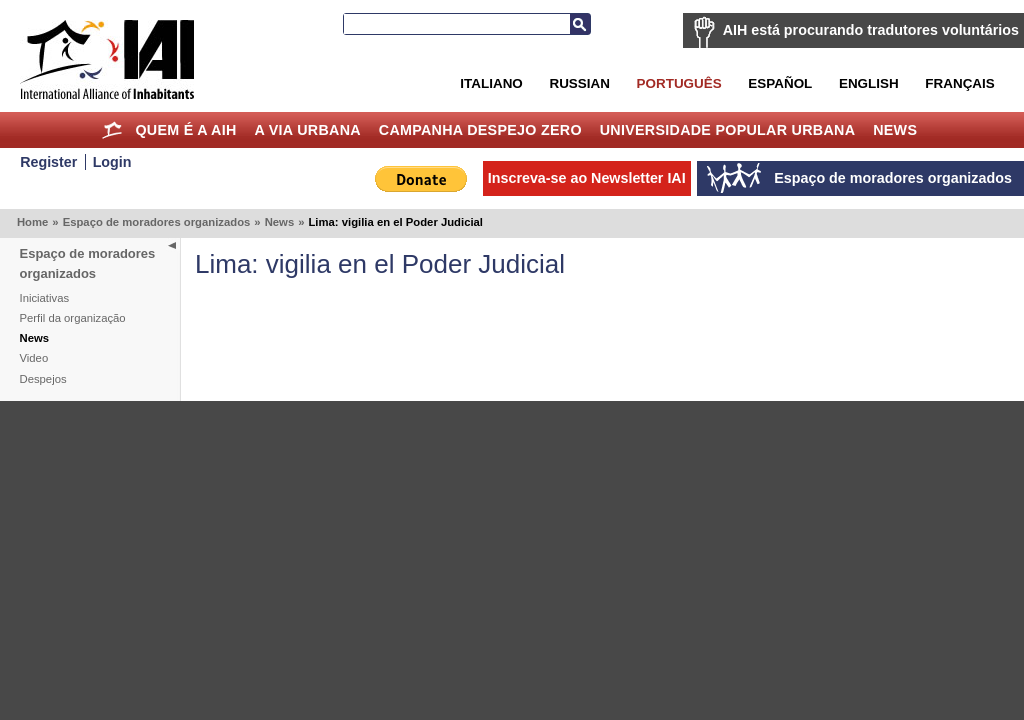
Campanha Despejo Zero (480, 130)
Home (112, 130)
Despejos (43, 379)
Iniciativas (45, 298)
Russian (579, 83)
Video (34, 358)
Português (679, 83)
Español (780, 83)
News (895, 130)
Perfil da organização (73, 318)
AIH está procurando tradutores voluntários (871, 30)
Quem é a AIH (185, 130)
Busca (580, 24)
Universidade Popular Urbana (728, 130)
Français (959, 83)
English (869, 83)
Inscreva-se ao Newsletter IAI (587, 178)
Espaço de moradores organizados (157, 222)
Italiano (491, 83)
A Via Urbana (307, 130)
